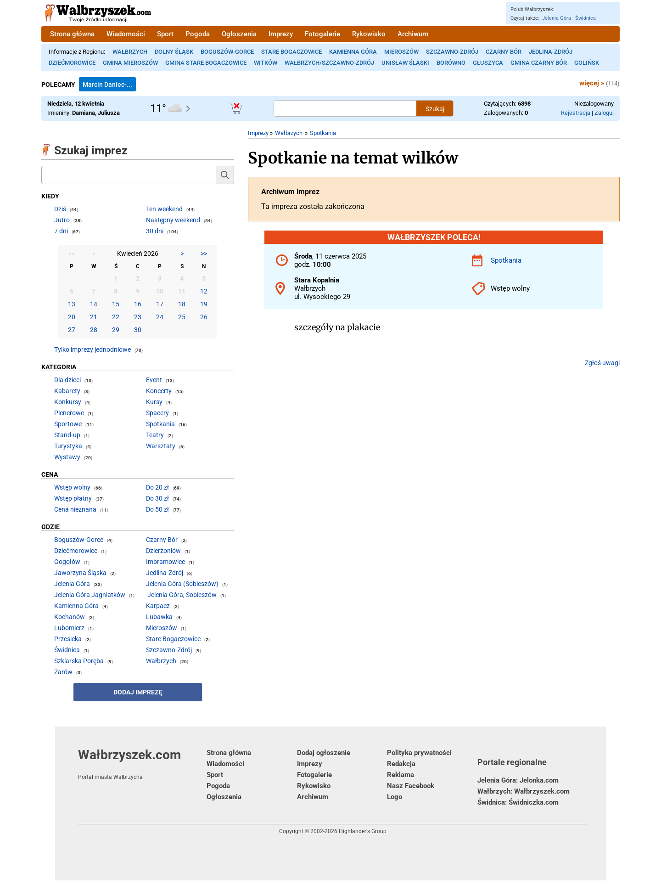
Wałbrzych (129, 51)
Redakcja (401, 764)
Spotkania (323, 133)
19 (203, 304)
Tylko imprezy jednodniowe (92, 349)
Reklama (400, 775)
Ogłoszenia (239, 34)
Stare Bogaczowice (291, 51)
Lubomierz (69, 627)
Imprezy (281, 34)
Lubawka (159, 616)
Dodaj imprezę (137, 692)
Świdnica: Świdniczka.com (518, 802)
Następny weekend (173, 220)
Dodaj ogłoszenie (323, 753)
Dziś (60, 209)
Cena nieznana (75, 509)
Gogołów (67, 561)
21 (93, 317)
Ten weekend (164, 209)
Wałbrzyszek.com (142, 763)
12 (203, 291)
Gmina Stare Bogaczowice (205, 62)
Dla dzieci (67, 379)
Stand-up (67, 435)
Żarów (63, 672)
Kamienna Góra (353, 51)
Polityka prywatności (419, 753)
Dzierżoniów (163, 550)
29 (115, 329)
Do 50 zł (157, 509)
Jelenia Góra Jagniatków (89, 594)
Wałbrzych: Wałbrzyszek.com (523, 791)
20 (71, 317)
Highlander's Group (363, 831)
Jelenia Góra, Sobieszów (182, 594)
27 (71, 329)
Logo (394, 797)
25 (181, 317)
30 (137, 329)
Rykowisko (369, 34)
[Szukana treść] (345, 108)
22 (115, 317)
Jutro (62, 220)
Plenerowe (69, 413)
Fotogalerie (322, 34)
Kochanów (69, 616)
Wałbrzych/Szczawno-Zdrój (329, 62)
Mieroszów (401, 51)
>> (204, 253)
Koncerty (159, 391)
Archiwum (413, 34)
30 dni (154, 231)
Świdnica (585, 18)
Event (154, 379)
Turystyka (68, 446)
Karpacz (158, 605)
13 (71, 304)
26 (203, 317)
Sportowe (68, 424)
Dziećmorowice (72, 62)
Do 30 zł (157, 498)
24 (159, 317)
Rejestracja (575, 112)
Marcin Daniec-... (107, 84)
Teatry (155, 435)
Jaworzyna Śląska (80, 572)
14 (93, 304)
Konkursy (67, 402)
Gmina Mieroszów (130, 62)
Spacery (157, 413)
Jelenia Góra (556, 18)
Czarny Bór (503, 51)
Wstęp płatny (73, 498)
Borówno (451, 62)
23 (137, 317)
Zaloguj (604, 112)
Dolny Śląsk (174, 51)
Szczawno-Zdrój (452, 51)
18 (181, 304)
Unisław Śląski (405, 62)
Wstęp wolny (72, 487)
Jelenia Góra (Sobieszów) (182, 583)
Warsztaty (160, 446)
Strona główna (72, 34)
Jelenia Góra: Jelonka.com (518, 780)
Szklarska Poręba (79, 661)
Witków (265, 62)
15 (115, 304)
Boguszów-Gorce (227, 51)
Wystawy (67, 457)
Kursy (154, 402)
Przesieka (68, 639)
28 (93, 329)
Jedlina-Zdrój (550, 51)
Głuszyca (488, 62)
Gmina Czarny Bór (538, 62)
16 (137, 304)
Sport (165, 34)
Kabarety (67, 391)
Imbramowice (165, 561)
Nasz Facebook (410, 786)
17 (159, 304)
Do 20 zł (157, 487)
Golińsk (586, 62)
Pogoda (197, 34)
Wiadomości (125, 34)
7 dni (61, 231)
